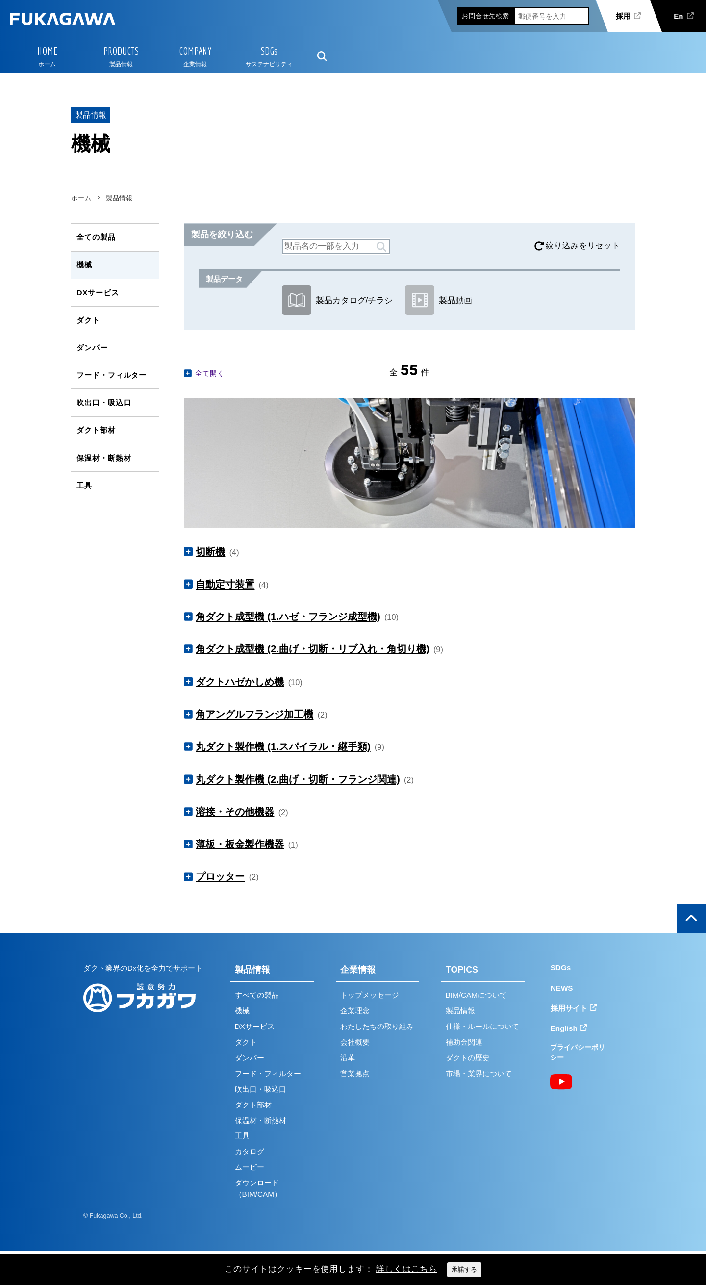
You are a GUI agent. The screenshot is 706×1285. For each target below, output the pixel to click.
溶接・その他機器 (235, 811)
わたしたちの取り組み (377, 1026)
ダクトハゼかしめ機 (240, 681)
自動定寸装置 (225, 584)
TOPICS (462, 970)
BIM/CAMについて (476, 995)
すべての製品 (257, 995)
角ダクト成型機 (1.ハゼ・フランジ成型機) (288, 616)
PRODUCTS (121, 51)
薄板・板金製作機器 (240, 844)
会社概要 (355, 1042)
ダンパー (91, 347)
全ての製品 (95, 237)
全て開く (209, 373)
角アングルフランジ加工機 (254, 714)
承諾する (464, 1269)
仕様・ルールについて (482, 1026)
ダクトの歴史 (468, 1058)
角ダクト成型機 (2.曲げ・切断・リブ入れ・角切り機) (312, 648)
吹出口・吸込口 (103, 402)
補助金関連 (464, 1042)
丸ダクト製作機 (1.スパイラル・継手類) (283, 746)
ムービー (249, 1167)
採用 (623, 16)
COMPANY (195, 51)
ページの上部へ (691, 918)
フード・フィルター (111, 375)
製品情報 (252, 970)
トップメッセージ (369, 995)
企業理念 (355, 1010)
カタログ (249, 1151)
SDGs (269, 51)
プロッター (220, 876)
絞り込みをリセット (583, 245)
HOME (47, 51)
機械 (84, 264)
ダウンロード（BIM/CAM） (258, 1188)
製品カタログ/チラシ (337, 300)
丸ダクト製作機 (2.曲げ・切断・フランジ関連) (298, 779)
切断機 (210, 551)
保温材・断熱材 (103, 458)
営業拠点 (355, 1073)
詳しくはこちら (406, 1269)
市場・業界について (479, 1073)
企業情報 (358, 970)
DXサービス (97, 292)
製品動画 (438, 300)
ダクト (88, 320)
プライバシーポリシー (577, 1052)
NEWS (562, 988)
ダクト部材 (95, 430)
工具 (84, 485)
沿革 (347, 1058)
